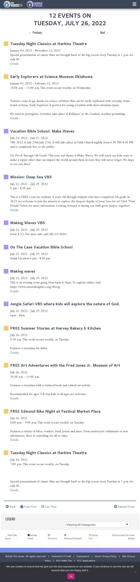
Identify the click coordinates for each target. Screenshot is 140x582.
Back (11, 507)
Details (14, 64)
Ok (71, 576)
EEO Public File (64, 560)
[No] (135, 572)
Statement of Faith (61, 556)
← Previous (35, 32)
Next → (104, 32)
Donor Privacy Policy (106, 556)
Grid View (28, 507)
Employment (83, 556)
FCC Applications (86, 560)
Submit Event (124, 507)
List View (49, 507)
